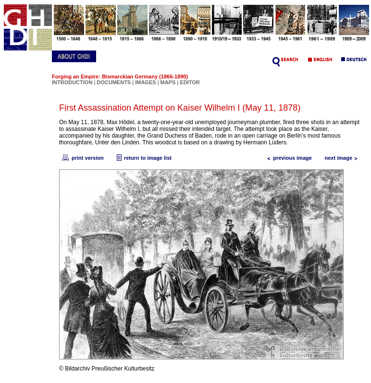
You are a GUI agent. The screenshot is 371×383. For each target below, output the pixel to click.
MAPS (168, 82)
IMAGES (145, 82)
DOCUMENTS (114, 82)
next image (343, 158)
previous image (287, 158)
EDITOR (189, 82)
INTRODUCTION (72, 82)
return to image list (143, 158)
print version (82, 158)
